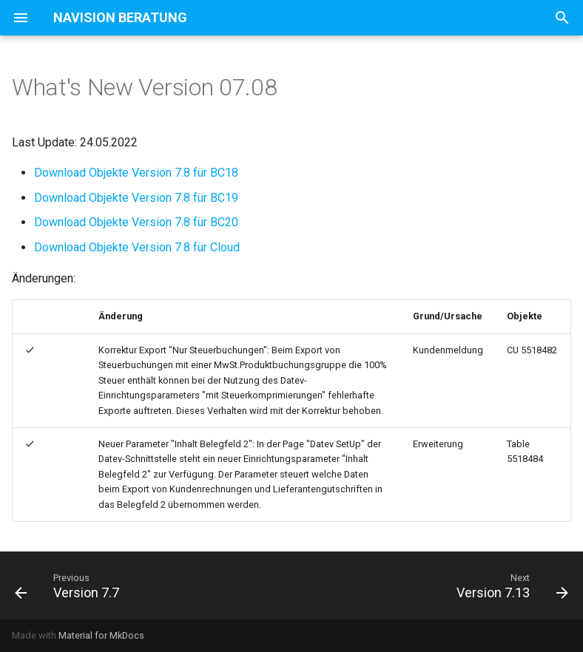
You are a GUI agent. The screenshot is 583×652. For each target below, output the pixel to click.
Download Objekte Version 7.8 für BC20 (136, 222)
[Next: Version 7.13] (509, 585)
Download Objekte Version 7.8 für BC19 (136, 198)
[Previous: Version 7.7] (70, 585)
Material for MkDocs (101, 635)
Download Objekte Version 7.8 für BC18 (136, 173)
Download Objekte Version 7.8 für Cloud (137, 247)
